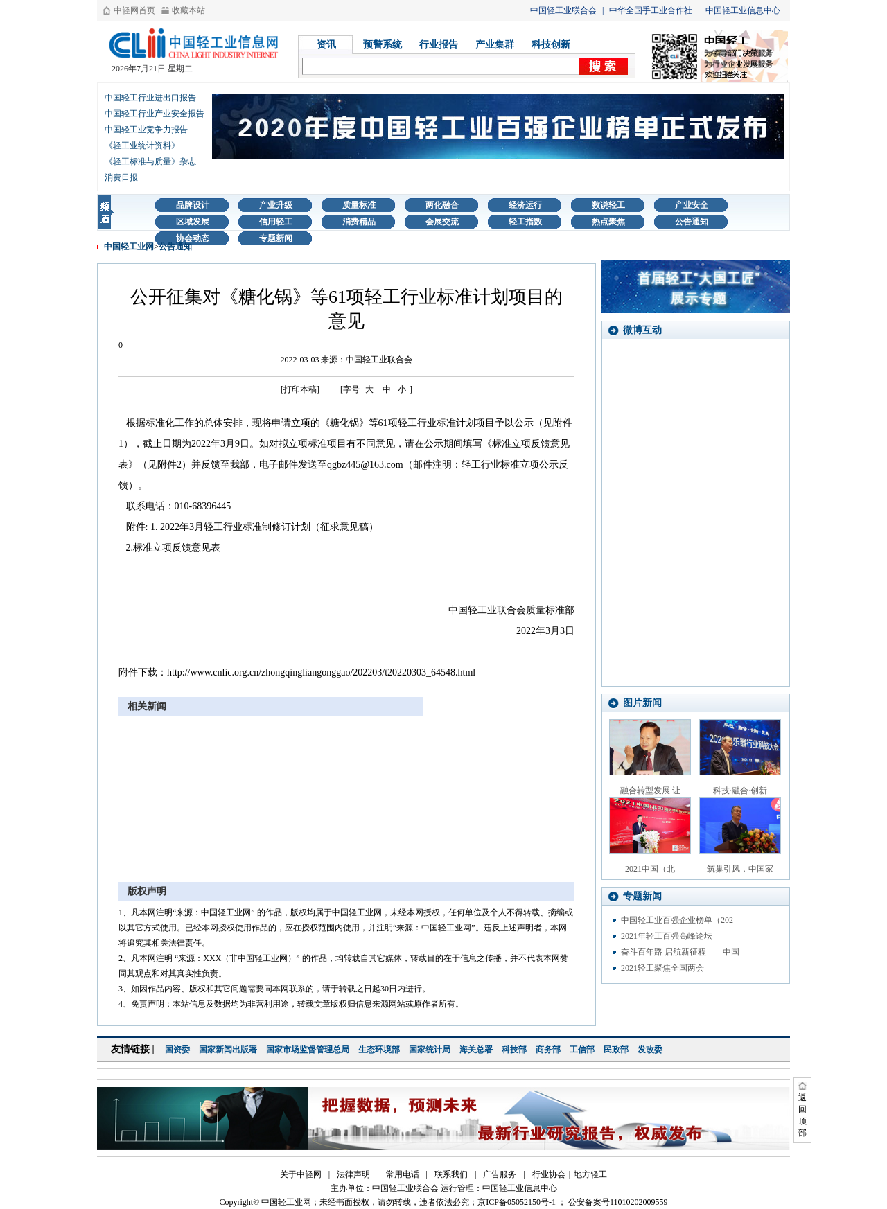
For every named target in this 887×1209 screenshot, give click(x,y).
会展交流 (442, 222)
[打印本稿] (300, 389)
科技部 (514, 1049)
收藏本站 (188, 10)
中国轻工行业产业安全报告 (154, 113)
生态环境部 (379, 1049)
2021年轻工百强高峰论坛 (666, 936)
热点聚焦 (608, 222)
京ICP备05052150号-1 (516, 1202)
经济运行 (525, 205)
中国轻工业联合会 (563, 10)
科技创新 (551, 44)
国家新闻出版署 (228, 1049)
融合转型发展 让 (650, 790)
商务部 (548, 1049)
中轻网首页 (134, 10)
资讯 (326, 44)
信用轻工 (275, 222)
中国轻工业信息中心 (742, 10)
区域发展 (192, 222)
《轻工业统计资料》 (142, 145)
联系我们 (451, 1174)
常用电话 (402, 1174)
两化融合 (442, 205)
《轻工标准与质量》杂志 (150, 161)
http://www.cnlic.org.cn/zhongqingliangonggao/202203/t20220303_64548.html (321, 672)
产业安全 (691, 205)
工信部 (582, 1049)
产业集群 (494, 44)
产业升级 (275, 205)
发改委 (650, 1049)
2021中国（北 (650, 869)
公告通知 (691, 222)
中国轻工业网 (129, 246)
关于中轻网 (301, 1174)
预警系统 (382, 44)
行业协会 (548, 1174)
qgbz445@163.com (365, 464)
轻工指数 (525, 222)
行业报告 (438, 44)
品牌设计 (192, 205)
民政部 (616, 1049)
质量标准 (359, 205)
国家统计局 (429, 1049)
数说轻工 (608, 205)
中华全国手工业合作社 (650, 10)
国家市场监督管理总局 (307, 1049)
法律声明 (353, 1174)
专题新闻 (275, 238)
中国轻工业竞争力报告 (146, 129)
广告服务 (499, 1174)
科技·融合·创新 (740, 790)
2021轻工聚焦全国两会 (662, 968)
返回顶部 (802, 1115)
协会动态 (192, 238)
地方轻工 (590, 1174)
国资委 (177, 1049)
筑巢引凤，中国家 (740, 869)
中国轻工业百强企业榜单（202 (677, 920)
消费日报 (121, 177)
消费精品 (359, 222)
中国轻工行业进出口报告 (150, 98)
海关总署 (476, 1049)
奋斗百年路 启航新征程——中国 (680, 952)
